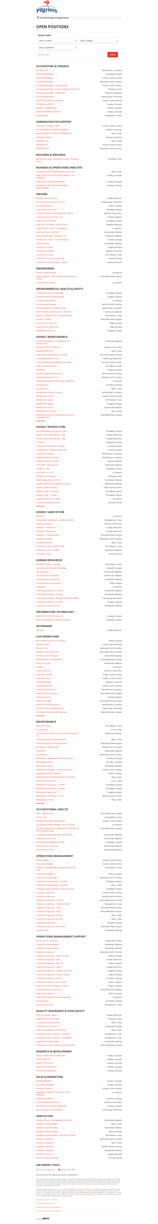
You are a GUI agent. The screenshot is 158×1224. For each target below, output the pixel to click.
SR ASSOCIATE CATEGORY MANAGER (51, 1106)
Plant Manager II (43, 860)
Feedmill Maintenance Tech (47, 377)
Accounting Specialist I (45, 96)
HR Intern (40, 630)
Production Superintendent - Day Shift (52, 885)
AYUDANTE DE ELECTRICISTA (48, 347)
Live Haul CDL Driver (44, 247)
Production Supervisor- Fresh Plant (50, 926)
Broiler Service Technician (46, 656)
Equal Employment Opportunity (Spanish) (49, 1211)
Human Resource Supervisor (48, 579)
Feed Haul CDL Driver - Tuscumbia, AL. (52, 228)
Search (113, 55)
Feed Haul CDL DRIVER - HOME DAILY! (51, 224)
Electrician (40, 370)
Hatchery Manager (44, 701)
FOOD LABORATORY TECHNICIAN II (51, 1055)
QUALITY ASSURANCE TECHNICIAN (50, 1030)
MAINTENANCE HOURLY (46, 411)
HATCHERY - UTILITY (45, 472)
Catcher (39, 667)
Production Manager (44, 864)
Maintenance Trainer (45, 800)
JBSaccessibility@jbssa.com (72, 1189)
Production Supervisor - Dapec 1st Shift (52, 956)
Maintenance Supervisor (46, 781)
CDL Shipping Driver (44, 206)
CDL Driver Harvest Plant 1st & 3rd (50, 202)
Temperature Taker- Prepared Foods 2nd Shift (55, 1045)
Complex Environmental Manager (50, 293)
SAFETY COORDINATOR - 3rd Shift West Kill (54, 315)
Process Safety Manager (46, 272)
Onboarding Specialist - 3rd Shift (49, 594)
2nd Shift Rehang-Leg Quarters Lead (51, 431)
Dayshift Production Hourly (47, 457)
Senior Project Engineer (46, 282)
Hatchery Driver (42, 243)
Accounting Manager (44, 74)
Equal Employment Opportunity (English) (48, 1207)
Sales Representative (44, 1098)
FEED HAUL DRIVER (44, 674)
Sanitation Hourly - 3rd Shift (47, 550)
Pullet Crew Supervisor (45, 993)
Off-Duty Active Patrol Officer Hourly (51, 308)
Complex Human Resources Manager (51, 568)
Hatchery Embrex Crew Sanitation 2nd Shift (54, 1120)
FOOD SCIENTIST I (43, 1059)
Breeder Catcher (43, 644)
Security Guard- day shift (46, 323)
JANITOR (39, 516)
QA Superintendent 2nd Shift (48, 1022)
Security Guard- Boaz (45, 849)
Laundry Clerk (42, 388)
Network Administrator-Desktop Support (53, 620)
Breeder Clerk (42, 648)
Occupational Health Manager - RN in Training (55, 824)
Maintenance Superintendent (48, 773)
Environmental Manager (46, 304)
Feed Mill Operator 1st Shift (47, 461)
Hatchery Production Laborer (48, 502)
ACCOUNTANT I (42, 70)
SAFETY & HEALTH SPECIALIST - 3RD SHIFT (54, 312)
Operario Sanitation (44, 524)
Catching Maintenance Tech (47, 358)
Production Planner (44, 1088)
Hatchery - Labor (43, 468)
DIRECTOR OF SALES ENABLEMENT (50, 182)
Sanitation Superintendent (47, 1124)
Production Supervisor (45, 892)
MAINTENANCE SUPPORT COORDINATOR (53, 133)
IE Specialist (41, 751)
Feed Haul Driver (43, 678)
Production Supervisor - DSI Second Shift (53, 904)
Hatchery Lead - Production (47, 491)
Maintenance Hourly (44, 396)
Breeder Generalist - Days (46, 198)
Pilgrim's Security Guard (46, 838)
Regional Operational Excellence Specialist (53, 997)
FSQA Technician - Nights (46, 1015)
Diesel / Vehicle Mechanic (46, 366)
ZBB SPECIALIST (43, 148)
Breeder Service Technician (47, 652)
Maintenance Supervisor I (46, 792)
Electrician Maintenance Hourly (49, 373)
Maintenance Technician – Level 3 (50, 796)
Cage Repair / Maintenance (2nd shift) (51, 355)
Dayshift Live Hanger (45, 453)
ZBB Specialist (42, 115)
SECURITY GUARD (43, 319)
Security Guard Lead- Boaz (47, 846)
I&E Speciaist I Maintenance (47, 747)
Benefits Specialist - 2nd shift (48, 564)
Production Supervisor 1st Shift (49, 915)
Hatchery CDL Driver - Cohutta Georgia (52, 239)
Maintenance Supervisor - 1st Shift (50, 785)
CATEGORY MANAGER (45, 1085)
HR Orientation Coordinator (47, 575)
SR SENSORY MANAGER (46, 1070)
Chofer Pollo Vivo (43, 671)
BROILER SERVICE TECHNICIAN (49, 659)
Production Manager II (45, 874)
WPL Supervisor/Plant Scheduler (49, 1110)
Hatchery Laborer (43, 697)
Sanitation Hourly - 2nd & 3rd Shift (50, 546)
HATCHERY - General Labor (47, 465)
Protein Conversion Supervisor (49, 989)
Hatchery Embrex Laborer (46, 693)
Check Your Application (45, 1170)
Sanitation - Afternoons (46, 527)
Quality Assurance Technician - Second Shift (54, 1037)
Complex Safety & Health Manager (50, 297)
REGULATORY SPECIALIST (46, 1067)
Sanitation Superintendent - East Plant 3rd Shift (55, 1135)
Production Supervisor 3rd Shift (49, 978)
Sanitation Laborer (44, 554)
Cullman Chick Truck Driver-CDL (49, 217)
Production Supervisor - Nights (49, 967)
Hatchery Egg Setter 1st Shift (48, 480)
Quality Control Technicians (47, 1041)
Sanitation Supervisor (45, 1139)
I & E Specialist (42, 729)
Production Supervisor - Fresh (48, 907)
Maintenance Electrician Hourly (49, 392)
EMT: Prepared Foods (45, 813)
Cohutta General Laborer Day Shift (50, 446)
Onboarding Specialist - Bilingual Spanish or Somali (57, 598)
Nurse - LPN (41, 817)
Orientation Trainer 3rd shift (48, 605)
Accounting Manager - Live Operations (52, 85)
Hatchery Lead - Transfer (46, 495)
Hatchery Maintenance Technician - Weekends (55, 381)
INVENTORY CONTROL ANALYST (49, 616)
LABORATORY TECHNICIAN (47, 1019)
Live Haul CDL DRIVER (45, 251)
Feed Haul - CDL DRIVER (46, 221)
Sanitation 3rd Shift (44, 539)
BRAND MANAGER (43, 1081)
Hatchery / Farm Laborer (46, 476)
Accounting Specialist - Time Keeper (51, 93)
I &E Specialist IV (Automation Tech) (50, 739)
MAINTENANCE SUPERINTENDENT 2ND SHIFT (55, 777)
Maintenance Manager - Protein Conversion (54, 769)
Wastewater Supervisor (46, 330)
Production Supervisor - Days (48, 959)
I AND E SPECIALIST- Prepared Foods (51, 743)
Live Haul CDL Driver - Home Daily (50, 258)
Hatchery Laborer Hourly (46, 487)
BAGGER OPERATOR (44, 351)
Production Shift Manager (47, 877)
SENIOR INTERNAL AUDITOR (48, 112)
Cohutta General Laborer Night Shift (51, 450)
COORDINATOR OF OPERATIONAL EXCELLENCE (55, 171)
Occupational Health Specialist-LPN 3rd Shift (54, 834)
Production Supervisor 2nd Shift (49, 919)
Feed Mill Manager (43, 682)
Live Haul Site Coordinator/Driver (50, 708)
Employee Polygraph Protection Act (47, 1199)
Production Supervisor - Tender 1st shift (52, 974)
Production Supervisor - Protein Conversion (54, 971)
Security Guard (42, 930)
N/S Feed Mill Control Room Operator (51, 712)
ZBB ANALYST (42, 141)
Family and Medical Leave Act (45, 1203)
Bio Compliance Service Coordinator (51, 640)
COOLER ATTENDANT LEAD (47, 126)
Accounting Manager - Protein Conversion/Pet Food (57, 89)
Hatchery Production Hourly (47, 704)
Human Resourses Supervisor (48, 583)
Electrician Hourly (43, 726)
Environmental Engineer (46, 300)
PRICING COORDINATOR (46, 108)
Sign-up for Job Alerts (67, 1170)
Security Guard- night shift (47, 327)
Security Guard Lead (44, 1004)
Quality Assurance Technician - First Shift (53, 1034)
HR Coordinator (42, 572)
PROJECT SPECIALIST (45, 1063)
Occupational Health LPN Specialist (50, 821)
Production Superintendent (47, 944)
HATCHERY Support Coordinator (49, 100)
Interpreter (41, 587)
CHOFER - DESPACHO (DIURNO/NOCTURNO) (54, 213)
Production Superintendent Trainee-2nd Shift (55, 889)
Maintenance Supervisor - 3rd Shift (50, 788)
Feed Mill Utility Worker (45, 689)
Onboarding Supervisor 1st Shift (49, 602)
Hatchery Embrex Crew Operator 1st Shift (53, 484)
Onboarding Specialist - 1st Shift (49, 590)
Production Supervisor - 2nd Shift (50, 900)
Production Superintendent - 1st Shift (51, 881)
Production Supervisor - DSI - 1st (49, 963)
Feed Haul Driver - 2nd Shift (47, 232)
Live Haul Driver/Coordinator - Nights (51, 262)
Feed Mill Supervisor (44, 686)
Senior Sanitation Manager (47, 1158)
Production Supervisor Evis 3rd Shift (51, 982)
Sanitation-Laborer (44, 137)
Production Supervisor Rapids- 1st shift (52, 986)
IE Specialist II (41, 754)
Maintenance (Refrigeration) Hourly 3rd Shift (54, 758)
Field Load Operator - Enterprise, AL (51, 236)
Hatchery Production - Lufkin (48, 499)
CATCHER (40, 442)
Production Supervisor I (46, 923)
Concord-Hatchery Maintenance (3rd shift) (53, 362)
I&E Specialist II (42, 385)
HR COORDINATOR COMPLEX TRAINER (52, 129)
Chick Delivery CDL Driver (46, 209)
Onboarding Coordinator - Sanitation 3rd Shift (55, 520)
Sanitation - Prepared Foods (47, 535)
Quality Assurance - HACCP (47, 1026)
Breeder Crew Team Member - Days (51, 435)
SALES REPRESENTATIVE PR (47, 1102)
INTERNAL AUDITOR (44, 104)
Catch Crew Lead (43, 663)
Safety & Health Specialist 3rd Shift (50, 842)
